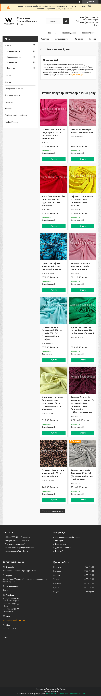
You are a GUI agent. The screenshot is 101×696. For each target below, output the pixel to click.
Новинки (8, 109)
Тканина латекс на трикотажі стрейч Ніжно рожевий (80, 266)
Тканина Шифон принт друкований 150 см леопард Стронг (53, 473)
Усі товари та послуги (51, 511)
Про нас (92, 39)
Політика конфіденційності (16, 115)
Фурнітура (44, 39)
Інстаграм (59, 541)
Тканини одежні (69, 33)
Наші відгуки (60, 544)
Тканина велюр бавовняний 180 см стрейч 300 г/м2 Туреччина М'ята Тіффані (52, 333)
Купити (54, 159)
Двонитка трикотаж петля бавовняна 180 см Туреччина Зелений (82, 330)
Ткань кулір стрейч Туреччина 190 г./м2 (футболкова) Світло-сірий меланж (82, 475)
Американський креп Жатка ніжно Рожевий (82, 131)
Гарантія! (59, 551)
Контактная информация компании (19, 548)
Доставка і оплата (12, 95)
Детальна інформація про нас (67, 537)
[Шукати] (66, 21)
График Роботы (11, 122)
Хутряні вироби (61, 39)
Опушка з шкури (76, 75)
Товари (8, 45)
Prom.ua (63, 689)
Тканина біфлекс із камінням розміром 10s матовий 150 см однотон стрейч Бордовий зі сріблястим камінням (82, 405)
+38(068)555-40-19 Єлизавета (17, 537)
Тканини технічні (89, 33)
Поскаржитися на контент (55, 693)
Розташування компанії (14, 544)
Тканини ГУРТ (12, 62)
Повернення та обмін (14, 89)
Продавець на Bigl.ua (50, 691)
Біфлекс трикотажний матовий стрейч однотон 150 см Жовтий (82, 201)
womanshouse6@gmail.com (16, 551)
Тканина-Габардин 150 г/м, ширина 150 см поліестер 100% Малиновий (53, 134)
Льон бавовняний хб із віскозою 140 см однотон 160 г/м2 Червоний (53, 201)
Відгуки (8, 82)
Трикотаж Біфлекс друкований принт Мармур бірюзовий (51, 266)
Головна (52, 33)
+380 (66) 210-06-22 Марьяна (17, 541)
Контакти (79, 39)
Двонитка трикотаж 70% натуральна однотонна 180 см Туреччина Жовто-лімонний (52, 403)
